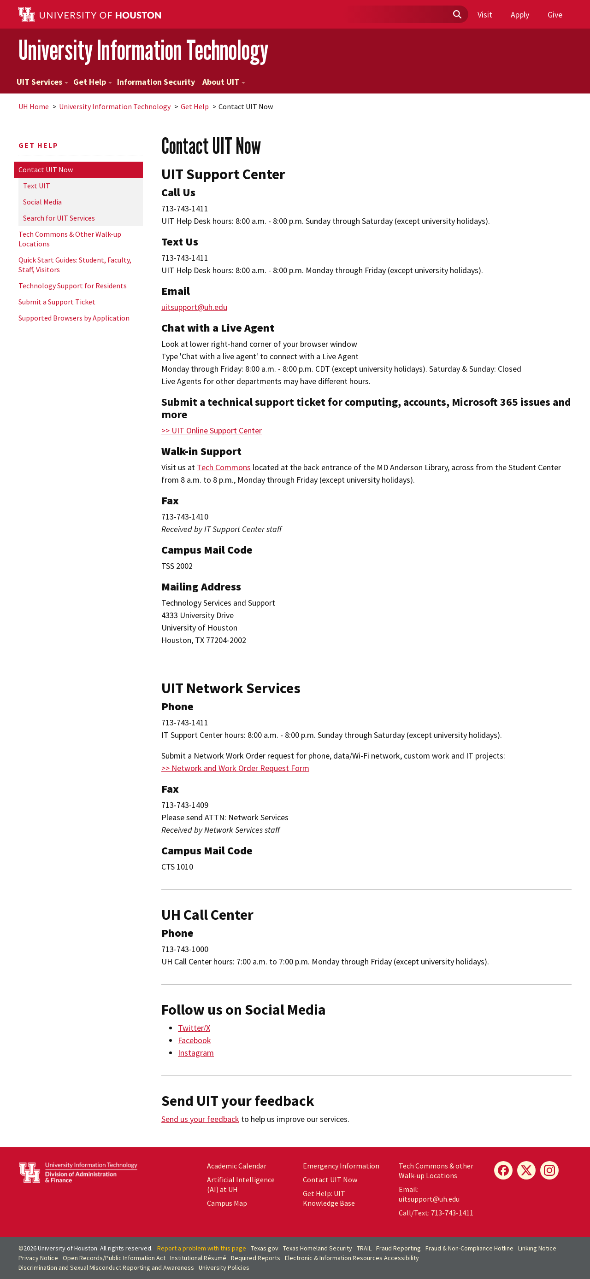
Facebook (194, 1040)
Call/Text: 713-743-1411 (436, 1212)
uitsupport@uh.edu (194, 307)
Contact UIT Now (45, 169)
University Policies (224, 1267)
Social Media (42, 201)
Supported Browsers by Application (74, 317)
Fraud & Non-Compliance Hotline (469, 1248)
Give (555, 14)
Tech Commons (224, 467)
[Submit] (457, 15)
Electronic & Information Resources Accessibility (352, 1258)
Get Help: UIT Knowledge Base (329, 1198)
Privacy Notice (38, 1258)
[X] (526, 1170)
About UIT (223, 81)
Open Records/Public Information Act (114, 1258)
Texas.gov (264, 1248)
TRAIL (364, 1248)
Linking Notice (537, 1248)
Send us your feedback (200, 1119)
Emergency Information (341, 1165)
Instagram (196, 1052)
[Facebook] (503, 1170)
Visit (485, 14)
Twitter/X (194, 1027)
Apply (520, 14)
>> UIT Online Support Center (211, 430)
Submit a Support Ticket (56, 301)
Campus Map (227, 1203)
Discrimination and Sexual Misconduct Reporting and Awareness (106, 1267)
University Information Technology (143, 49)
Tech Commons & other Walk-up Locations (436, 1170)
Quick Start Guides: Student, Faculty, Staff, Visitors (74, 264)
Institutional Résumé (198, 1258)
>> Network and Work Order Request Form (235, 768)
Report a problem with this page (201, 1248)
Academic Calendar (236, 1165)
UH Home (33, 106)
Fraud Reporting (398, 1248)
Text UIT (36, 185)
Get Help (92, 81)
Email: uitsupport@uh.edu (429, 1194)
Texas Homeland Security (317, 1248)
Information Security (156, 81)
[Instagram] (549, 1170)
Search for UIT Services (59, 217)
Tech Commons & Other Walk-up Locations (69, 238)
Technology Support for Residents (72, 285)
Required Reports (255, 1258)
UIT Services (42, 81)
